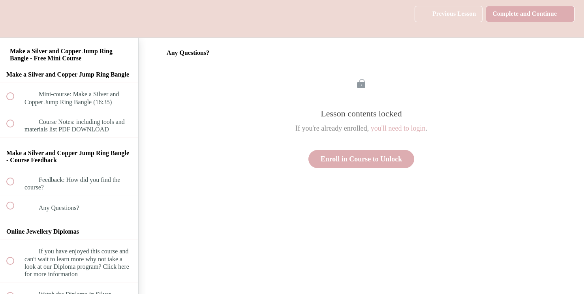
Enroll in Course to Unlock (361, 159)
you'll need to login (398, 128)
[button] (14, 18)
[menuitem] (69, 18)
